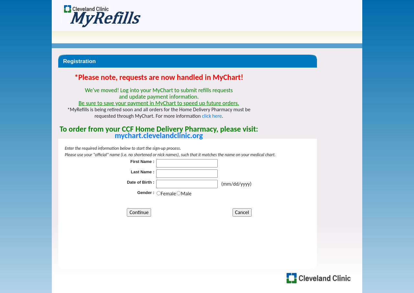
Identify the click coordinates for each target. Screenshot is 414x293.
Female (168, 193)
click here (212, 116)
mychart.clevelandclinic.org (159, 135)
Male (186, 193)
